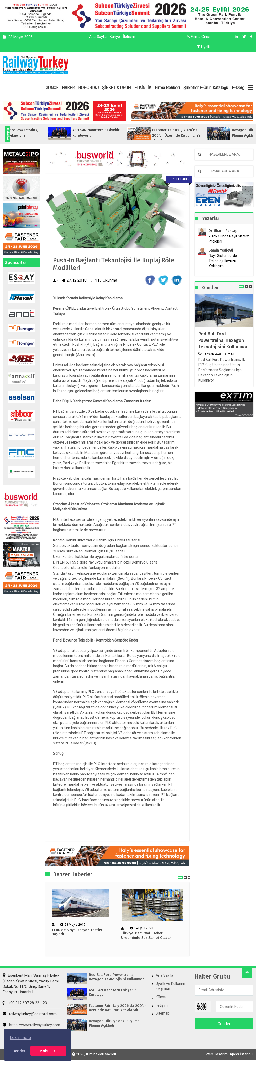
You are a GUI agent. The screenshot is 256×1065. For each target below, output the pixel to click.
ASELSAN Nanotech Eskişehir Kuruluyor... (120, 133)
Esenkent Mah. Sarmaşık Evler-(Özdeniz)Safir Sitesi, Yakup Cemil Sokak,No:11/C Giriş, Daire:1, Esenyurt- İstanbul (31, 983)
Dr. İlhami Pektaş (223, 231)
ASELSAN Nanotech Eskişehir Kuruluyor (112, 992)
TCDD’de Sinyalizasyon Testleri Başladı (77, 932)
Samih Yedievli (221, 250)
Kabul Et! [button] (48, 1051)
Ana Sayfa (98, 36)
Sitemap (163, 1013)
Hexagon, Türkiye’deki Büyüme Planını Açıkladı (114, 1023)
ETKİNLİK (142, 87)
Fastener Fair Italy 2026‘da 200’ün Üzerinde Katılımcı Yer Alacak (118, 1008)
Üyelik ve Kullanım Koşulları (170, 986)
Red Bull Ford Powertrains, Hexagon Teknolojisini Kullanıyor (223, 340)
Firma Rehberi (167, 87)
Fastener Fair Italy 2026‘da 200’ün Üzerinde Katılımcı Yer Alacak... (201, 135)
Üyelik (204, 47)
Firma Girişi (198, 36)
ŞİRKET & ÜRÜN (116, 87)
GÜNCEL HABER (60, 87)
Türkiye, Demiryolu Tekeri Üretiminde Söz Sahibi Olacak (146, 935)
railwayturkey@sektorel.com (30, 1013)
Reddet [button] (19, 1051)
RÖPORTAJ (88, 87)
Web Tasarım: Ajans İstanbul (229, 1054)
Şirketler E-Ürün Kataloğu (205, 87)
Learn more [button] (20, 1037)
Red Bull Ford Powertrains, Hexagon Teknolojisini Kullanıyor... (39, 135)
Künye (115, 36)
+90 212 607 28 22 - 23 (25, 1003)
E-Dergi (238, 87)
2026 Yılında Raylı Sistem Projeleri (229, 238)
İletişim (129, 36)
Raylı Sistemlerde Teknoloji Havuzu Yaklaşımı (223, 261)
